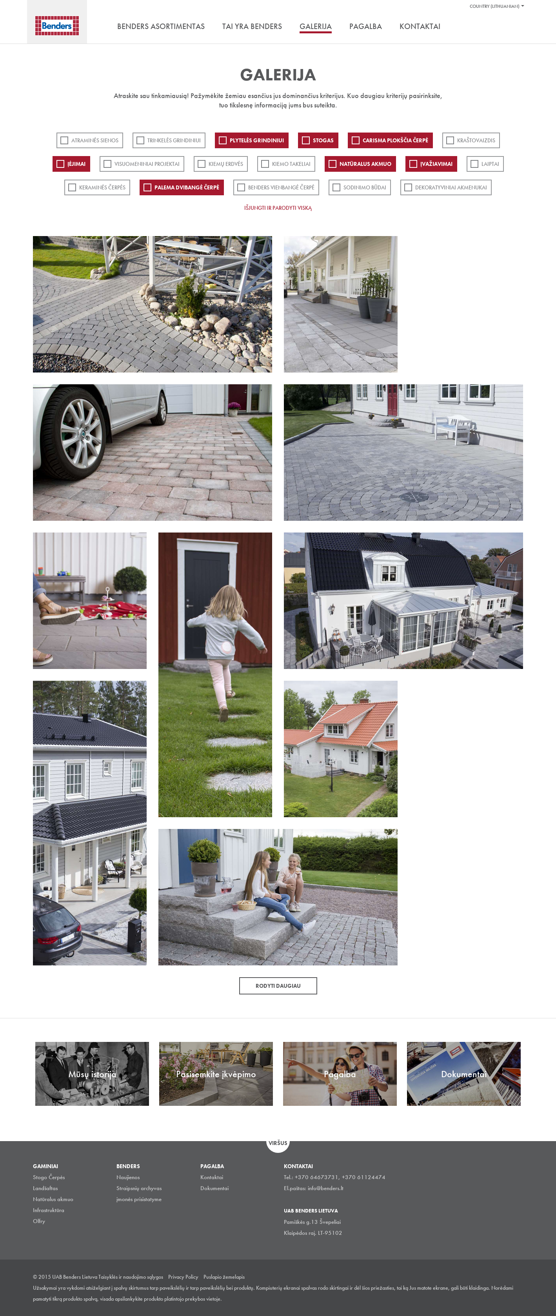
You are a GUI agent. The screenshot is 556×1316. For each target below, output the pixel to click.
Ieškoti (517, 27)
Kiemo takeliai (291, 163)
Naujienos (128, 1177)
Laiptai (490, 163)
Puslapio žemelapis (224, 1276)
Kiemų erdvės (226, 163)
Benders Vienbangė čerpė (281, 187)
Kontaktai (211, 1177)
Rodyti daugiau (278, 985)
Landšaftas (45, 1188)
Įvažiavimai (436, 163)
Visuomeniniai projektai (147, 163)
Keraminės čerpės (102, 187)
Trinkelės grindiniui (174, 140)
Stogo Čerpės (49, 1177)
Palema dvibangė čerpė (186, 187)
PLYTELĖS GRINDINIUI (257, 140)
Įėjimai (76, 163)
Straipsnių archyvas (139, 1188)
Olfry (39, 1221)
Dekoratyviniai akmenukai (451, 187)
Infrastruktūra (48, 1210)
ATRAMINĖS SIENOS (94, 140)
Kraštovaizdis (476, 140)
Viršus (278, 1143)
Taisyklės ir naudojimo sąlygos (130, 1276)
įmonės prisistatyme (139, 1199)
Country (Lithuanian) (495, 6)
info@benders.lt (325, 1188)
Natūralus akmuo (365, 163)
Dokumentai (214, 1188)
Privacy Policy (183, 1276)
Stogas (323, 140)
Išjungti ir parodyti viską (278, 207)
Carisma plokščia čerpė (395, 140)
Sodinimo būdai (364, 187)
